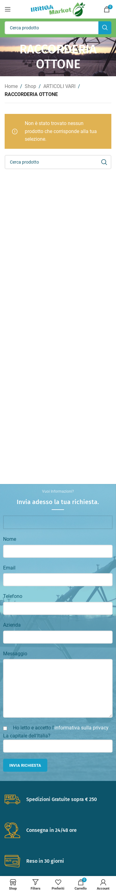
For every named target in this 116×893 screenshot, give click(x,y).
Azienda (12, 625)
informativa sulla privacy (81, 728)
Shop (30, 86)
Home (11, 86)
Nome (9, 539)
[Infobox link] (58, 799)
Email (9, 568)
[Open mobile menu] (8, 9)
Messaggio (15, 654)
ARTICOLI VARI (59, 86)
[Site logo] (58, 9)
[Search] (58, 27)
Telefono (12, 596)
